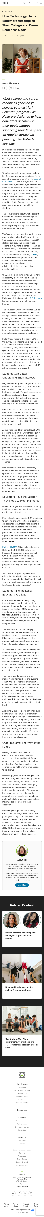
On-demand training (22, 1127)
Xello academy (22, 1124)
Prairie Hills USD (10, 547)
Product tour (22, 1100)
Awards (22, 1144)
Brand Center (22, 1159)
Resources (22, 1110)
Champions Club (22, 1165)
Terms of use (15, 1205)
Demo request (33, 3)
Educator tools (22, 1093)
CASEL (34, 254)
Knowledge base (22, 1121)
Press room (22, 1156)
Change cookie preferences (22, 1210)
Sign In (25, 3)
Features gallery (22, 1096)
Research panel (22, 1162)
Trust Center (36, 1205)
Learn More (22, 885)
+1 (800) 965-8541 (22, 1186)
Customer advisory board (22, 1150)
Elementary (22, 1087)
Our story (22, 1141)
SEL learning (36, 298)
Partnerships (22, 1147)
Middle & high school (22, 1090)
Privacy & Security (26, 1205)
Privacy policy (6, 1205)
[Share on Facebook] (4, 88)
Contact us (22, 1130)
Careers (22, 1153)
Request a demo (22, 1103)
